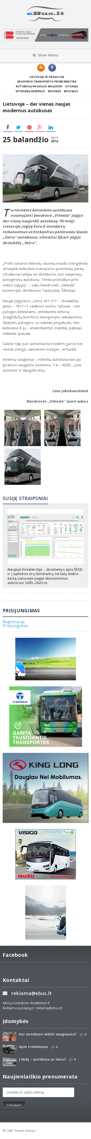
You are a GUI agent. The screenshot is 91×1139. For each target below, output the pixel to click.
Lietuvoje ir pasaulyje (47, 77)
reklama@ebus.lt (31, 993)
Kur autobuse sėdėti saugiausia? (47, 1034)
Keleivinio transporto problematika (46, 81)
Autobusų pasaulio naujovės (39, 86)
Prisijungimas (15, 625)
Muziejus (71, 91)
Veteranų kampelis (30, 91)
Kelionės (54, 91)
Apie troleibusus (33, 1046)
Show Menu (45, 55)
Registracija (14, 621)
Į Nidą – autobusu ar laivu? (42, 1059)
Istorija (71, 86)
